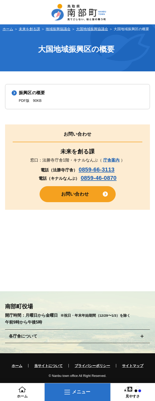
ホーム (8, 29)
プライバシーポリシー (92, 366)
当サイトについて (48, 366)
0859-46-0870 (98, 178)
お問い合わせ (75, 194)
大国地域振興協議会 (92, 29)
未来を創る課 (29, 29)
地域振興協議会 (58, 29)
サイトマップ (132, 366)
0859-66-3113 (96, 170)
